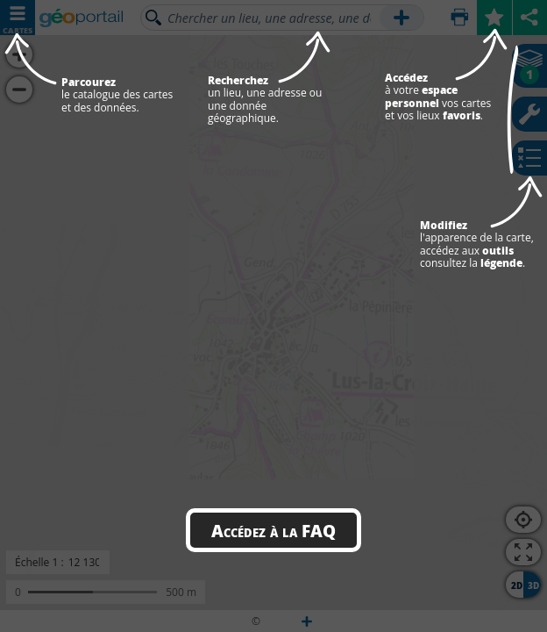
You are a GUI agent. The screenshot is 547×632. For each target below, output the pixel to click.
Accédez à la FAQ (273, 530)
